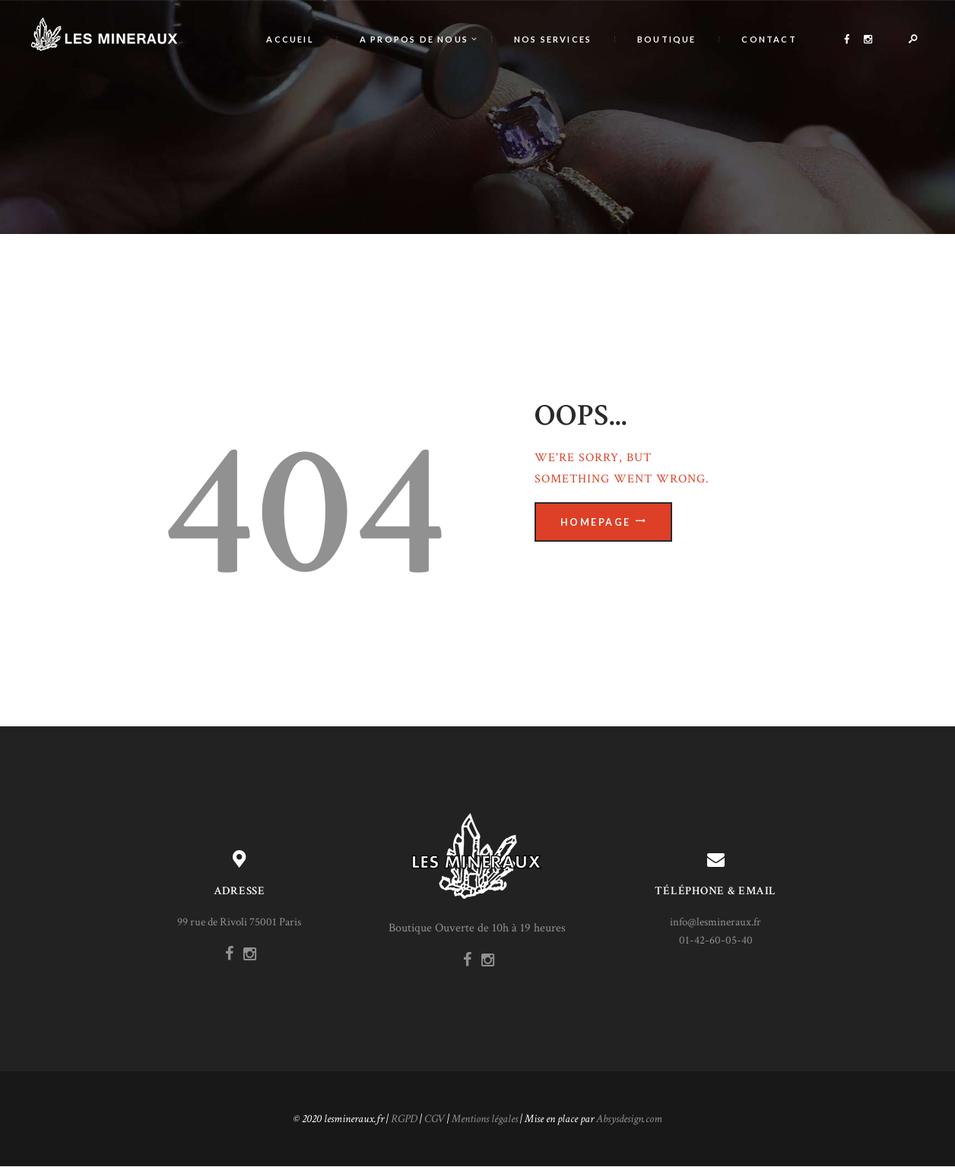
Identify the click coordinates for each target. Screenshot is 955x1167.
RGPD (404, 1119)
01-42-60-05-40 (716, 940)
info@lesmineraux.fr (715, 922)
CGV (434, 1119)
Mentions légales (485, 1119)
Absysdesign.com (629, 1119)
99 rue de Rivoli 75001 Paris (239, 922)
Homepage (595, 522)
